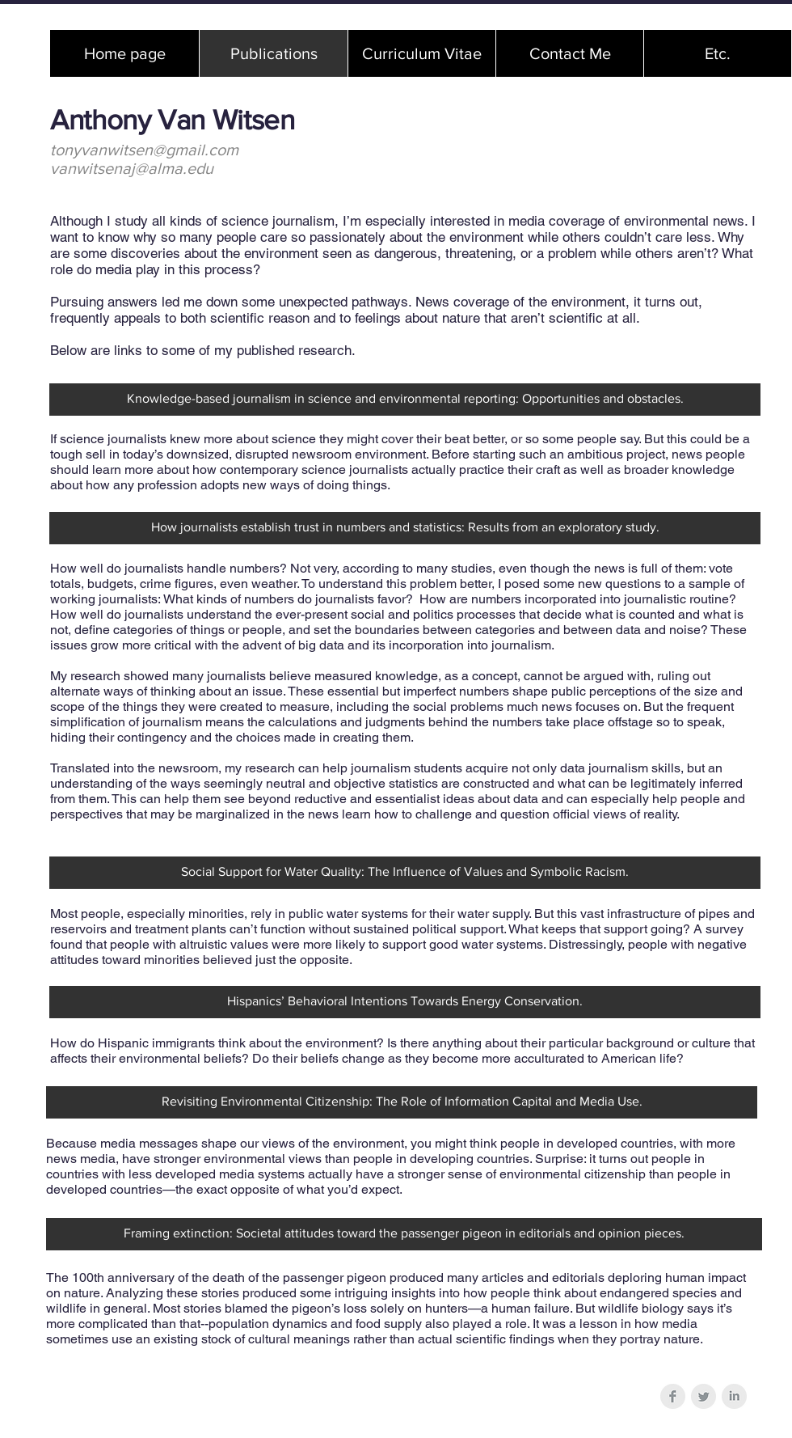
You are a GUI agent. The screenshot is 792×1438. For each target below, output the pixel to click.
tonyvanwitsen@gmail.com (144, 150)
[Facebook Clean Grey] (672, 1396)
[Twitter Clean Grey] (703, 1396)
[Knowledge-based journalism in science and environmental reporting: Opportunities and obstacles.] (404, 399)
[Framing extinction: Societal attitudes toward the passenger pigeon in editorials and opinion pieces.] (404, 1234)
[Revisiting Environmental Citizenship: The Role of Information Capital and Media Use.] (401, 1102)
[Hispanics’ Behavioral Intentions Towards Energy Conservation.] (404, 1002)
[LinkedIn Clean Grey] (734, 1396)
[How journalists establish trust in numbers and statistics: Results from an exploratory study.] (404, 528)
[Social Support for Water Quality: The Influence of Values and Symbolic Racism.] (404, 872)
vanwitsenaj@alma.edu (131, 168)
